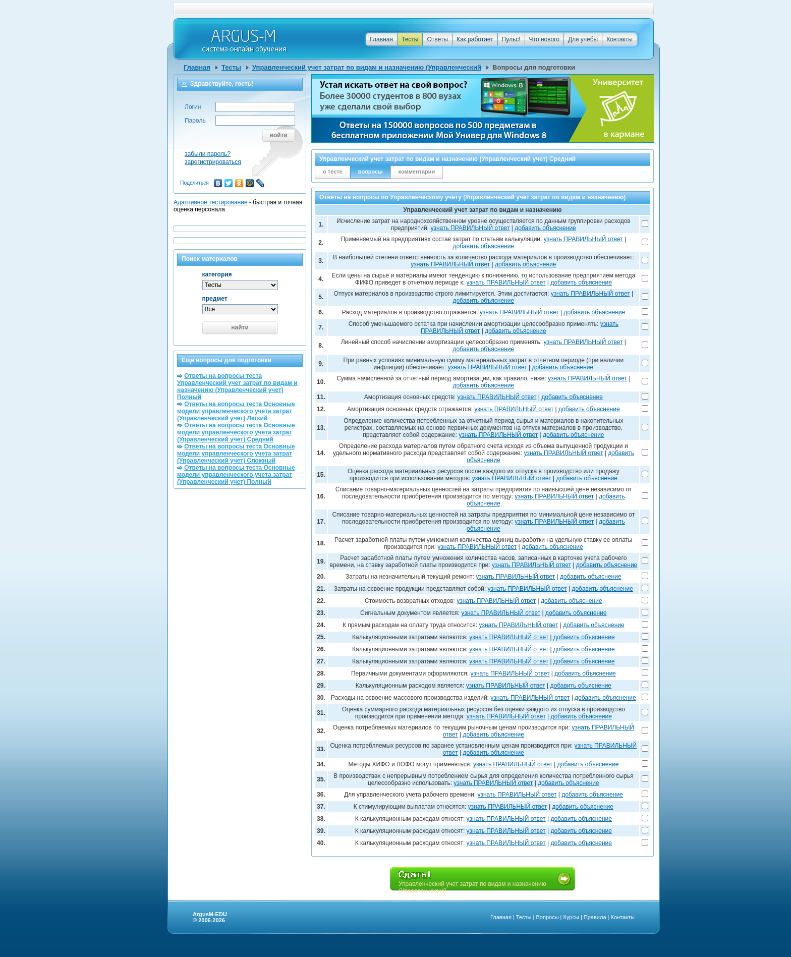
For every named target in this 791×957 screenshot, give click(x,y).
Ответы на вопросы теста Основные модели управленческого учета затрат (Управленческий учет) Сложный (236, 453)
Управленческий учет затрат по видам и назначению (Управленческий (366, 67)
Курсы (571, 917)
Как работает (475, 39)
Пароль (195, 120)
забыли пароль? (208, 153)
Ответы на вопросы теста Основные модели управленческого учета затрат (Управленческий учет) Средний (236, 432)
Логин (193, 106)
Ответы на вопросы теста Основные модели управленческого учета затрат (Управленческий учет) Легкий (236, 411)
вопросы (370, 171)
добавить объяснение (545, 228)
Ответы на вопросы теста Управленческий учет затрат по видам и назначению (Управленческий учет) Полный (237, 386)
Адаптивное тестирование (211, 202)
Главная (381, 39)
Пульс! (511, 39)
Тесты (410, 39)
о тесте (333, 171)
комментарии (417, 171)
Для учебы (583, 39)
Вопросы (547, 917)
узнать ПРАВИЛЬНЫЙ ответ (470, 228)
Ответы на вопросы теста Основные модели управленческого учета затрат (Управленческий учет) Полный (236, 474)
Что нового (544, 39)
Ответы (437, 39)
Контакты (619, 39)
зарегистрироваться (213, 161)
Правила (595, 917)
